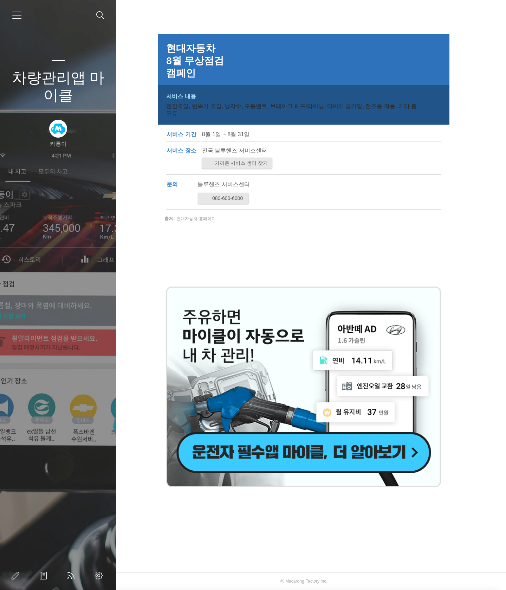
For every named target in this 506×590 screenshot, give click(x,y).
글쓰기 (16, 576)
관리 (100, 576)
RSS (72, 576)
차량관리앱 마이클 (58, 86)
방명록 (44, 576)
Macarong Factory (310, 581)
